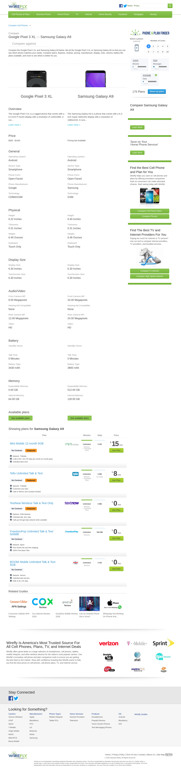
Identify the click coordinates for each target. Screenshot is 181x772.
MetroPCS (12, 737)
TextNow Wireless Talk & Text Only (31, 503)
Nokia (31, 734)
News (130, 5)
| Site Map (160, 754)
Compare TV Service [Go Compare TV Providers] (150, 271)
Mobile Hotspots (55, 717)
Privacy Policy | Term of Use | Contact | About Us (133, 754)
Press (136, 5)
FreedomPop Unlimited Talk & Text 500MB (31, 533)
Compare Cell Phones (18, 25)
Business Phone (43, 14)
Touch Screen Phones (100, 724)
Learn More (137, 127)
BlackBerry (33, 720)
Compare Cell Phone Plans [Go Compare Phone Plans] (150, 211)
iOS (118, 724)
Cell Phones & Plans (21, 14)
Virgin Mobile (13, 731)
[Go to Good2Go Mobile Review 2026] (66, 604)
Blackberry (121, 720)
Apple (31, 717)
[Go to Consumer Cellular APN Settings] (18, 604)
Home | (108, 754)
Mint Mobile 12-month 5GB (27, 443)
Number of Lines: (158, 41)
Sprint (10, 724)
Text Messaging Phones (100, 727)
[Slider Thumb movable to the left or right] (135, 67)
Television (73, 720)
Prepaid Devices (97, 720)
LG (30, 727)
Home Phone (63, 14)
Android (120, 717)
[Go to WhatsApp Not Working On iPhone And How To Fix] (113, 604)
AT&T (10, 720)
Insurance (122, 14)
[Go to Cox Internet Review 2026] (42, 604)
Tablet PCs (53, 720)
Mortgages (138, 14)
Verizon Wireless (15, 717)
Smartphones (96, 717)
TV (77, 14)
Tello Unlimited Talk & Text (26, 473)
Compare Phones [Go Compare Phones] (149, 216)
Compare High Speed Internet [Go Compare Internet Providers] (150, 276)
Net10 (10, 734)
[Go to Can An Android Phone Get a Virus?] (89, 604)
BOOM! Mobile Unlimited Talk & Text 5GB (32, 563)
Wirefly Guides (139, 714)
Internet (88, 14)
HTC (31, 724)
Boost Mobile (13, 741)
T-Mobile (12, 727)
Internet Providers (76, 717)
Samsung (33, 737)
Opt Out (169, 754)
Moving (153, 14)
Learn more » (14, 125)
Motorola (32, 731)
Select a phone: (136, 40)
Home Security (105, 14)
